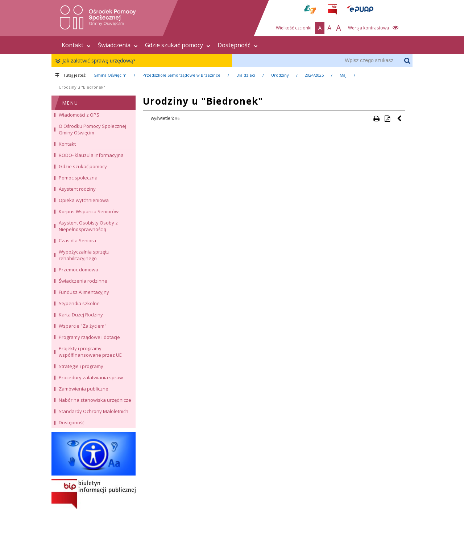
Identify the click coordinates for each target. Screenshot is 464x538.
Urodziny (280, 75)
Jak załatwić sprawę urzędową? (97, 61)
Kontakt (76, 45)
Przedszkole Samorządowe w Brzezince (181, 75)
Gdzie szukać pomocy (177, 45)
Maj (343, 75)
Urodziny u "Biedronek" (82, 87)
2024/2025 (314, 75)
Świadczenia (118, 45)
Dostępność (238, 45)
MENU (70, 103)
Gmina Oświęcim (110, 75)
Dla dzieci (245, 75)
